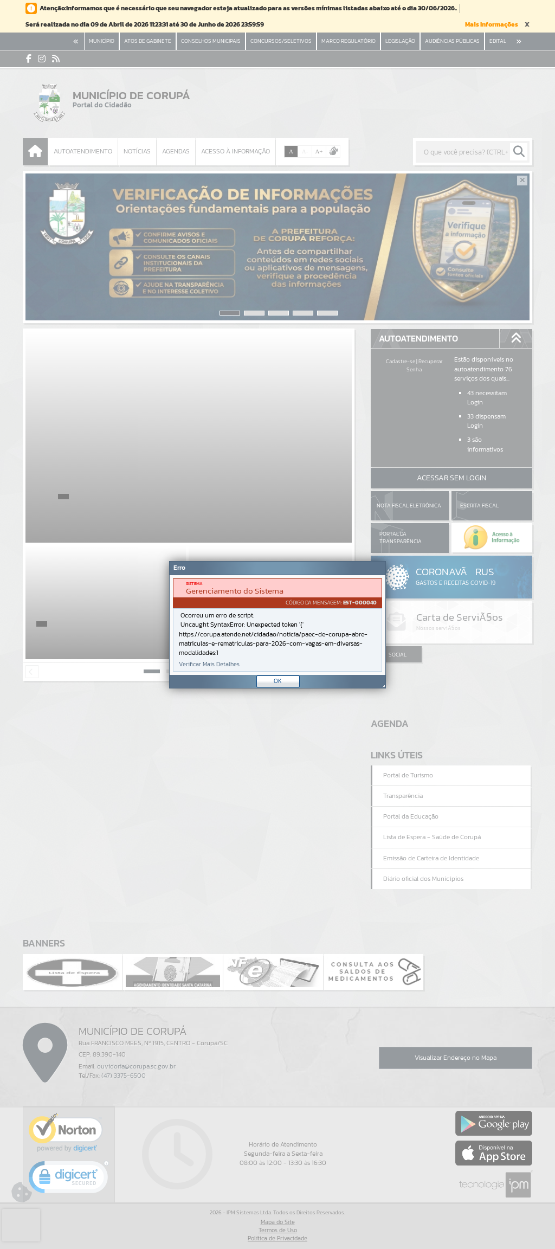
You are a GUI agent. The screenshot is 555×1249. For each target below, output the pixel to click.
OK (278, 681)
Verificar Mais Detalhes (209, 664)
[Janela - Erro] (277, 624)
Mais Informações (491, 24)
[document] (277, 625)
